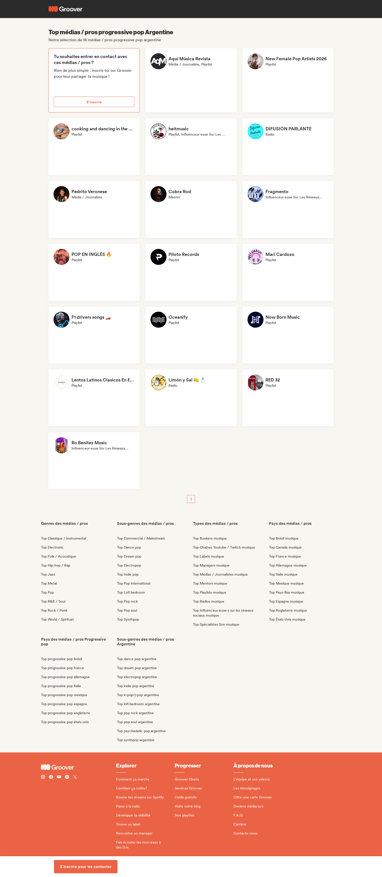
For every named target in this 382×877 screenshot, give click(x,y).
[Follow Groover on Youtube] (59, 777)
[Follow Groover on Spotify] (67, 777)
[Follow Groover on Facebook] (51, 777)
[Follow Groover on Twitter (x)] (75, 777)
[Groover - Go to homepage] (78, 767)
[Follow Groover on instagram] (43, 777)
